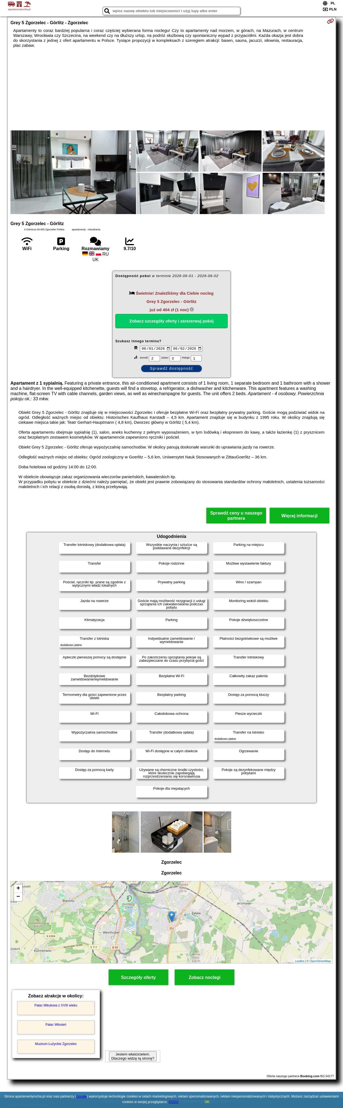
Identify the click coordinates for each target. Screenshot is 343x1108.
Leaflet (299, 961)
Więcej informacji (299, 515)
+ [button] (18, 889)
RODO (174, 1102)
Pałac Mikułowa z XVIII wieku (55, 1005)
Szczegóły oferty (138, 977)
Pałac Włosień (55, 1025)
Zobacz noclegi (204, 977)
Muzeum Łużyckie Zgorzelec (56, 1044)
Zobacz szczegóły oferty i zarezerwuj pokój (171, 321)
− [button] (18, 897)
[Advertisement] (171, 89)
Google (81, 1096)
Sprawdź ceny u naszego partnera (236, 516)
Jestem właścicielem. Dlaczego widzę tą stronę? (132, 1056)
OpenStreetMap (320, 961)
